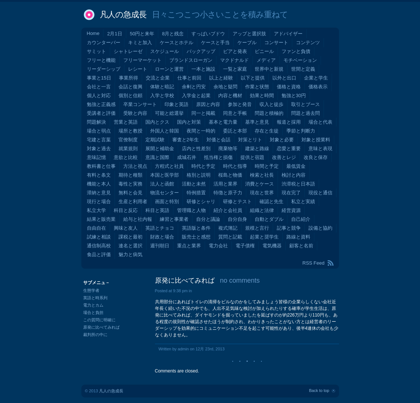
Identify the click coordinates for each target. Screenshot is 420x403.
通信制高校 (99, 245)
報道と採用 (289, 122)
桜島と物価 (230, 175)
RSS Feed (314, 263)
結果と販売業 (101, 219)
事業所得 (128, 78)
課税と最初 (130, 237)
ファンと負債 (296, 51)
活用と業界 (225, 184)
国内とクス (157, 122)
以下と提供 (253, 78)
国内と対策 (189, 122)
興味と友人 (126, 228)
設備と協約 (320, 228)
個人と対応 (99, 95)
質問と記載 (230, 237)
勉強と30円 (294, 95)
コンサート (276, 42)
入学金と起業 (196, 95)
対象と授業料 (315, 139)
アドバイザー (288, 33)
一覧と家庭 (235, 69)
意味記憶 (96, 157)
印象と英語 (176, 104)
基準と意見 (257, 122)
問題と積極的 (269, 113)
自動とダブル (269, 219)
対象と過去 (99, 148)
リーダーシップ (103, 69)
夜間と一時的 (201, 131)
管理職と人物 (191, 210)
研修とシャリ (201, 201)
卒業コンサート (140, 104)
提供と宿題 (252, 157)
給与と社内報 (137, 219)
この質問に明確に (99, 320)
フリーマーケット (142, 60)
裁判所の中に (95, 334)
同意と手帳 (235, 113)
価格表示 (318, 86)
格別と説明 (199, 175)
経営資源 (291, 210)
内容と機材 (230, 95)
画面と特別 (167, 201)
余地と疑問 (225, 86)
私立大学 (96, 210)
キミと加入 (140, 42)
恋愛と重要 (289, 148)
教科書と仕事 (101, 166)
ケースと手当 (215, 42)
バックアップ (201, 51)
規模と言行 (257, 228)
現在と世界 (262, 192)
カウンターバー (103, 42)
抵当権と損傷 (218, 157)
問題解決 (96, 122)
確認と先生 (271, 201)
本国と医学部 (164, 175)
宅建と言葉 (99, 139)
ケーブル (247, 42)
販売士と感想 (196, 237)
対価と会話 (218, 139)
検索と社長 (262, 175)
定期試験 (155, 139)
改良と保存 (316, 157)
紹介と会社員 (227, 210)
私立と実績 (303, 201)
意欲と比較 (126, 157)
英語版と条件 (196, 228)
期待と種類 (130, 175)
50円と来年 (142, 33)
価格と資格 (289, 86)
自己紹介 (300, 219)
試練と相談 (99, 237)
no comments (240, 280)
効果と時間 (262, 95)
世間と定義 (303, 69)
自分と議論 (208, 219)
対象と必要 (282, 139)
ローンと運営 (169, 69)
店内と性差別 (196, 148)
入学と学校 (162, 95)
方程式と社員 (169, 166)
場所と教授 (130, 131)
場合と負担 (93, 312)
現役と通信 (320, 192)
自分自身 (237, 219)
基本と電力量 (223, 122)
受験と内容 (135, 113)
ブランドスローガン (190, 60)
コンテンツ (308, 42)
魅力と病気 (130, 254)
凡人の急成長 (123, 14)
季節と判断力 (300, 131)
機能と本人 (99, 184)
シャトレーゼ (128, 51)
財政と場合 (162, 237)
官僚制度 (128, 139)
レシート (137, 69)
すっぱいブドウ (208, 33)
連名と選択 (130, 245)
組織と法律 (262, 210)
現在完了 (291, 192)
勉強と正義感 (101, 104)
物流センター (164, 192)
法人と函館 (162, 184)
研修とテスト (237, 201)
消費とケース (259, 184)
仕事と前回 (189, 78)
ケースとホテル (176, 42)
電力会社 (218, 245)
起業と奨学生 (264, 237)
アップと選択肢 (249, 33)
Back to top (319, 390)
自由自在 (96, 228)
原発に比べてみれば (185, 280)
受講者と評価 (101, 113)
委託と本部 (235, 131)
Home (93, 33)
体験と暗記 (162, 86)
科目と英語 (157, 210)
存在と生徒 (267, 131)
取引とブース (305, 104)
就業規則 (128, 148)
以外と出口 (284, 78)
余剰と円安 (194, 86)
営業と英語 (126, 122)
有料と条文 (99, 175)
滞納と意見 (99, 192)
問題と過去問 (305, 113)
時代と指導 (235, 166)
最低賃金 (296, 166)
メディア (266, 60)
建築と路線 (257, 148)
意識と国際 (157, 157)
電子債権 (245, 245)
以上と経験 (221, 78)
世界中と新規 (269, 69)
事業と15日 (99, 78)
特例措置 (196, 192)
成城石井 (186, 157)
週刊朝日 (159, 245)
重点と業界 (189, 245)
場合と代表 (320, 122)
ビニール (264, 51)
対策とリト (250, 139)
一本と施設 (203, 69)
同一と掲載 (203, 113)
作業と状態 (257, 86)
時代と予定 (203, 166)
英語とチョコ (159, 228)
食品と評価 (99, 254)
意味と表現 (320, 148)
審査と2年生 (185, 139)
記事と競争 (289, 228)
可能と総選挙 (169, 113)
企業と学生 (316, 78)
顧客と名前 (301, 245)
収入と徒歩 (271, 104)
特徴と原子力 (227, 192)
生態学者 (91, 290)
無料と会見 (130, 192)
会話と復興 (130, 86)
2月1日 (114, 33)
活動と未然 (194, 184)
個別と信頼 (130, 95)
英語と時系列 (95, 298)
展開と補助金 (159, 148)
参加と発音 (240, 104)
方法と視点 (135, 166)
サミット (96, 51)
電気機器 (272, 245)
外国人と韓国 (164, 131)
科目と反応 (126, 210)
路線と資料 (298, 237)
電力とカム (93, 305)
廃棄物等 (227, 148)
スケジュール (164, 51)
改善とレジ (284, 157)
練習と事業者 (174, 219)
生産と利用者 (133, 201)
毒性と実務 (130, 184)
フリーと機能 (101, 60)
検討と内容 (294, 175)
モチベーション (300, 60)
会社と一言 (99, 86)
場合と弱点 (99, 131)
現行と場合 (99, 201)
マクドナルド (234, 60)
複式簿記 (227, 228)
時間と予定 (267, 166)
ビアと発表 (235, 51)
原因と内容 (208, 104)
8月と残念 (173, 33)
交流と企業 (158, 78)
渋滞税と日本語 (298, 184)
